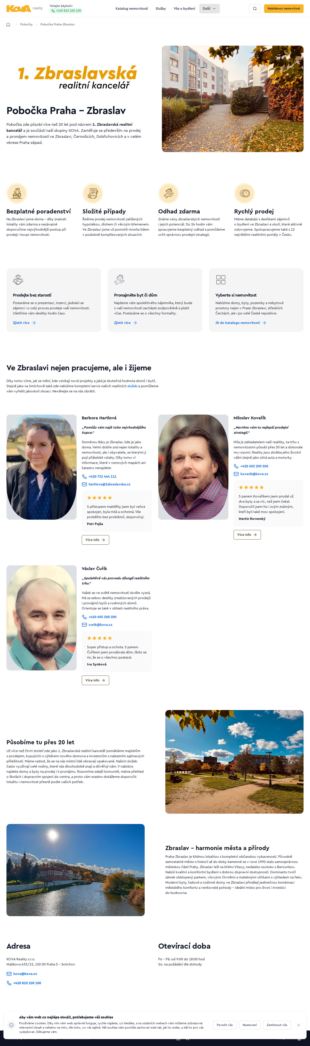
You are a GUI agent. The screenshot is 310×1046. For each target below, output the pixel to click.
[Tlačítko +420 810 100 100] (23, 997)
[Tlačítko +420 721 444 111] (99, 489)
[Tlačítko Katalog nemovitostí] (131, 8)
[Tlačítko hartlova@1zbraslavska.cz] (106, 497)
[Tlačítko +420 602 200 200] (251, 479)
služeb (132, 399)
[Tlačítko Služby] (160, 8)
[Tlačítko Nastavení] (249, 1025)
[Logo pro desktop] (24, 8)
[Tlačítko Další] (209, 8)
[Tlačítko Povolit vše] (224, 1025)
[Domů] (8, 24)
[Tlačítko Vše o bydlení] (184, 8)
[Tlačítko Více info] (95, 553)
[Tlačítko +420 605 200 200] (99, 630)
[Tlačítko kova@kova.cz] (21, 987)
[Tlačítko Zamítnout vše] (277, 1025)
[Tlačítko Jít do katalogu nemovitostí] (245, 332)
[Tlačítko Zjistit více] (28, 332)
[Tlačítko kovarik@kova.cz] (251, 487)
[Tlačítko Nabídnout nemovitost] (284, 8)
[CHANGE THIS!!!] (298, 1025)
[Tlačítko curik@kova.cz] (97, 637)
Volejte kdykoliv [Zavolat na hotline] (66, 9)
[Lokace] (26, 24)
